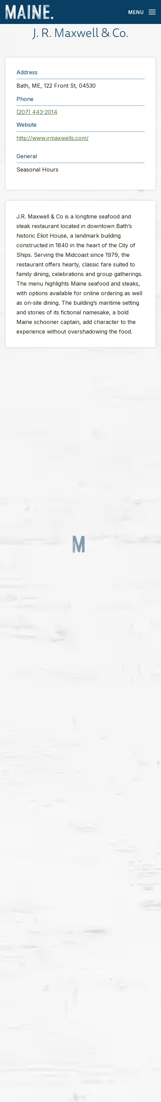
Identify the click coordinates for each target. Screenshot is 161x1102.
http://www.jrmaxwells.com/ (52, 138)
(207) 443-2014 (36, 112)
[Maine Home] (29, 12)
